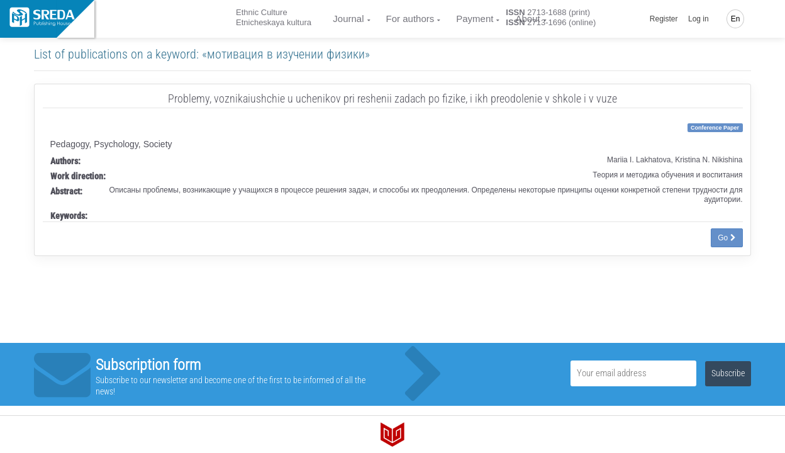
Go (726, 237)
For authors (410, 18)
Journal (348, 18)
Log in (698, 18)
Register (664, 18)
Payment (474, 18)
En (735, 18)
